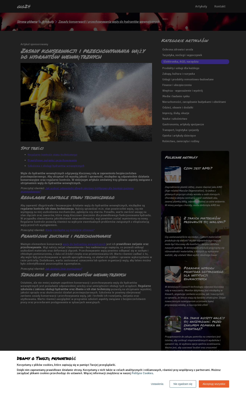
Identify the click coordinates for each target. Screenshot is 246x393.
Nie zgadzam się (182, 383)
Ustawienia (157, 383)
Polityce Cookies (142, 373)
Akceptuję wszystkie (214, 383)
